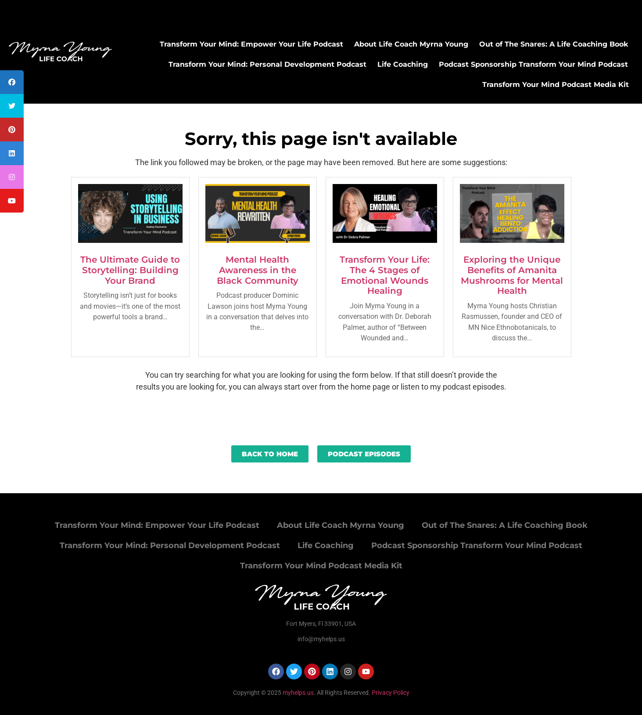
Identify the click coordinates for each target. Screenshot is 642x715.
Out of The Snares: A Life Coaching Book (553, 44)
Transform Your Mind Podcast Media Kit (555, 84)
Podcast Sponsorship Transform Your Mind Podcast (533, 64)
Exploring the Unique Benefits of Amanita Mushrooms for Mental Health (512, 275)
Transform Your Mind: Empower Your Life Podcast (251, 44)
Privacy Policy (390, 692)
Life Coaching (402, 64)
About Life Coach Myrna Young (411, 44)
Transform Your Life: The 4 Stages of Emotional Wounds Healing (385, 275)
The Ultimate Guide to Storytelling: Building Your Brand (130, 270)
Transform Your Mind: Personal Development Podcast (267, 64)
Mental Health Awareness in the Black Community (257, 270)
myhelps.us (297, 692)
